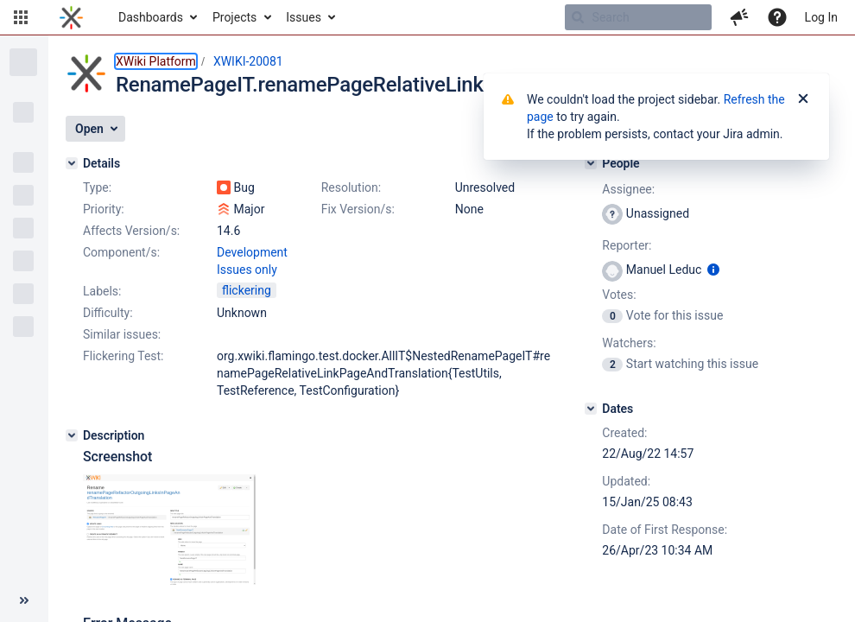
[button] (21, 17)
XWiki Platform (156, 61)
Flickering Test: (123, 356)
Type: (97, 187)
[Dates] (591, 409)
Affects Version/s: (131, 231)
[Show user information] (713, 269)
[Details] (72, 163)
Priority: (103, 209)
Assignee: (628, 189)
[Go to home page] (71, 17)
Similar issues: (122, 334)
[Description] (72, 435)
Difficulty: (108, 313)
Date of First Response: (664, 529)
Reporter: (626, 245)
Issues (303, 17)
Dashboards (150, 17)
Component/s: (121, 252)
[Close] (803, 99)
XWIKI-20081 (248, 61)
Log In (821, 17)
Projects (234, 17)
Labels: (102, 291)
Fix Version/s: (358, 209)
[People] (591, 163)
